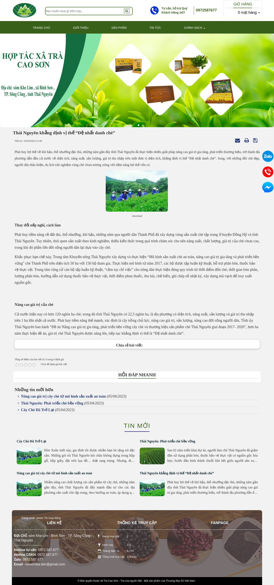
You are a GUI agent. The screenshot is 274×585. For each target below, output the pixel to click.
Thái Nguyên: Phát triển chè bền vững (50, 403)
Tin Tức (155, 27)
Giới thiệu (80, 27)
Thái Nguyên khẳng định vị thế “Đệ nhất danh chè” (177, 473)
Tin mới (137, 425)
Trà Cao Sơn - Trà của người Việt (123, 580)
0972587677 (206, 10)
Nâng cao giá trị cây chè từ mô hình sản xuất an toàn (62, 396)
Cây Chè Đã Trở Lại (36, 410)
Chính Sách (193, 27)
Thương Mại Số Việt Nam (180, 580)
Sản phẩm (118, 27)
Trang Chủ (41, 27)
